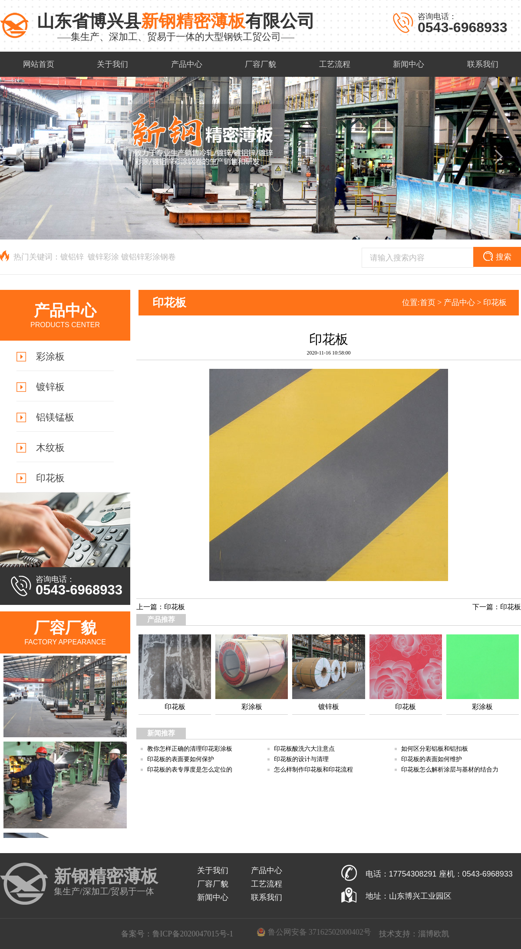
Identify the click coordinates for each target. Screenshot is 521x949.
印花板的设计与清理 (301, 759)
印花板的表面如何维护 (431, 759)
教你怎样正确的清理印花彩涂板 (189, 748)
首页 (427, 302)
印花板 (495, 302)
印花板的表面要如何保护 (180, 759)
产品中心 (459, 302)
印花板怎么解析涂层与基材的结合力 (449, 769)
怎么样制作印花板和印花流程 (313, 769)
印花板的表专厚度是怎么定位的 (189, 769)
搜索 (497, 256)
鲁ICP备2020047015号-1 (278, 933)
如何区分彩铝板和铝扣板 (434, 748)
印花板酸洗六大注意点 (304, 748)
